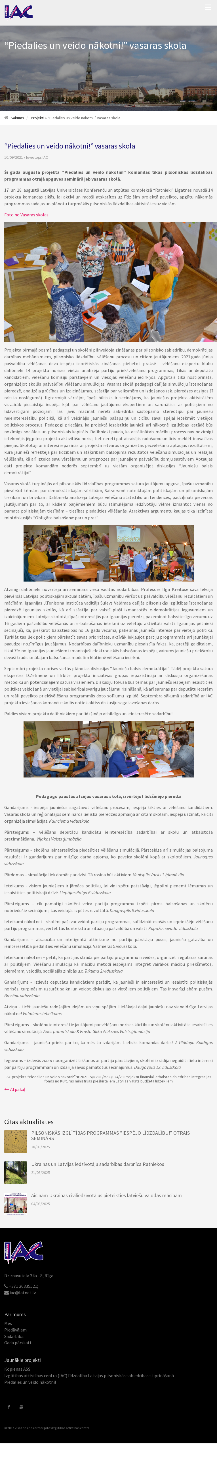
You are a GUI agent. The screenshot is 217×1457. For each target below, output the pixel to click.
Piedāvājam (15, 1330)
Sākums (17, 117)
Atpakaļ (14, 1089)
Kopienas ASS (17, 1369)
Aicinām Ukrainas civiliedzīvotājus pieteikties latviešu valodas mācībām (106, 1195)
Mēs (8, 1323)
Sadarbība (14, 1336)
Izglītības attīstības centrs (70, 1428)
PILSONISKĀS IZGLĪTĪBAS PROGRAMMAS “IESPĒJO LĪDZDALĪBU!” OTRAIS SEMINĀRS (110, 1136)
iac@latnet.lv (23, 1292)
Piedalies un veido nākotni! (30, 1382)
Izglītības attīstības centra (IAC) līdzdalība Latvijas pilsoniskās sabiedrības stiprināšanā (89, 1375)
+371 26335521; (23, 1286)
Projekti (37, 117)
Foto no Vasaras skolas (26, 215)
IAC (45, 157)
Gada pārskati (17, 1342)
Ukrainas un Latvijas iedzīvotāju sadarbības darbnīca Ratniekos (97, 1164)
